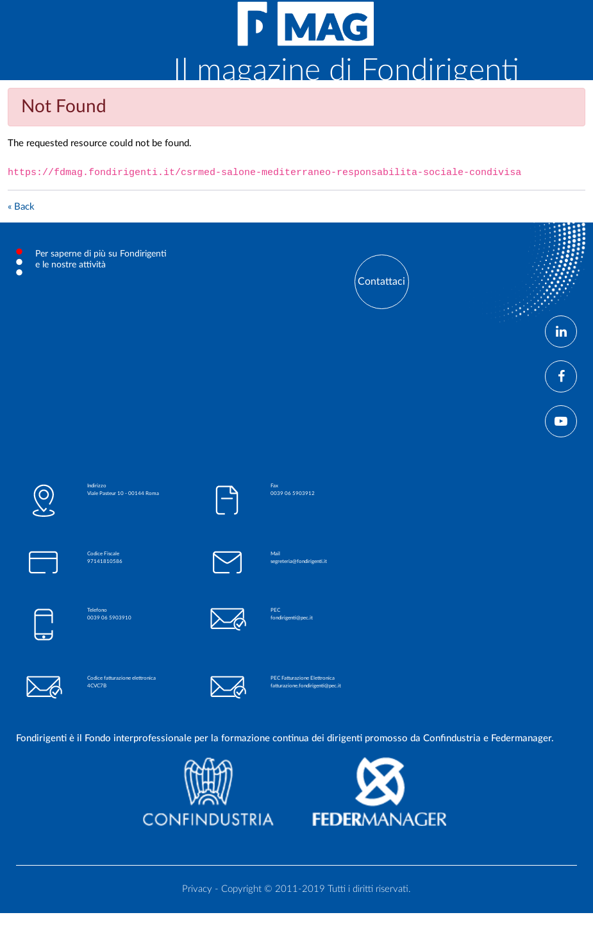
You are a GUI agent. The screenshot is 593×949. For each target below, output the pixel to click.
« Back (21, 207)
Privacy (197, 889)
